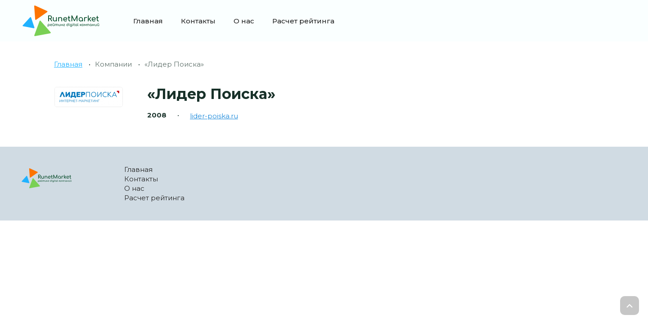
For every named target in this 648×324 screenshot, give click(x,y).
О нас (244, 21)
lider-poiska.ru (214, 116)
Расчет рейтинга (303, 21)
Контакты (198, 21)
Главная (148, 21)
